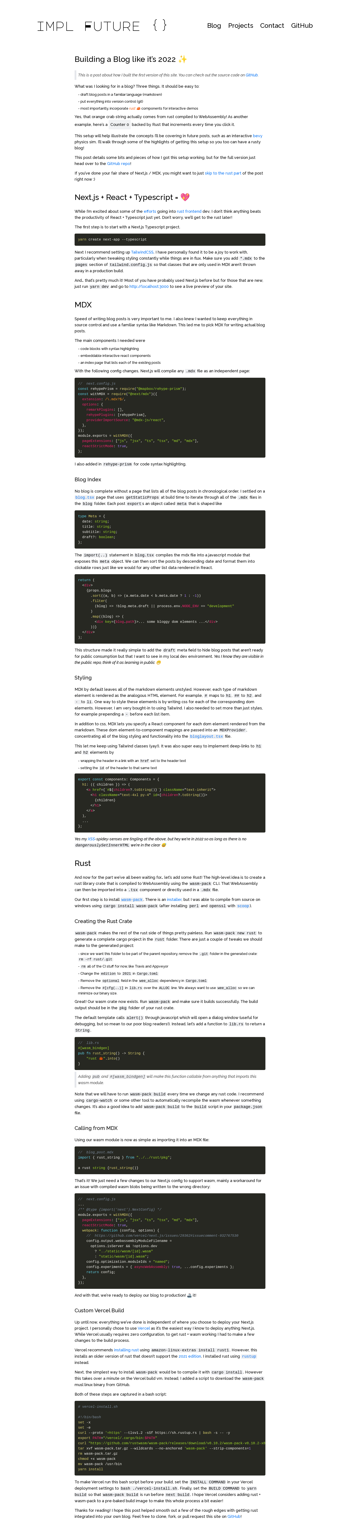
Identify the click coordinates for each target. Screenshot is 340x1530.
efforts (150, 211)
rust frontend (189, 211)
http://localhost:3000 (149, 286)
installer (174, 899)
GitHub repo (118, 163)
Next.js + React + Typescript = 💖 (132, 197)
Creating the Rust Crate (103, 921)
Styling (83, 677)
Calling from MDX (96, 1128)
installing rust (126, 1350)
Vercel (144, 1328)
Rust (83, 863)
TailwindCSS (142, 252)
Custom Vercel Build (99, 1310)
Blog (214, 25)
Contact (272, 25)
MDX (83, 304)
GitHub (302, 25)
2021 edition (190, 1356)
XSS (91, 839)
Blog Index (88, 479)
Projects (240, 25)
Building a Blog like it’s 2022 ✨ (131, 59)
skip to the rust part (223, 173)
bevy (257, 136)
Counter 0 (119, 124)
